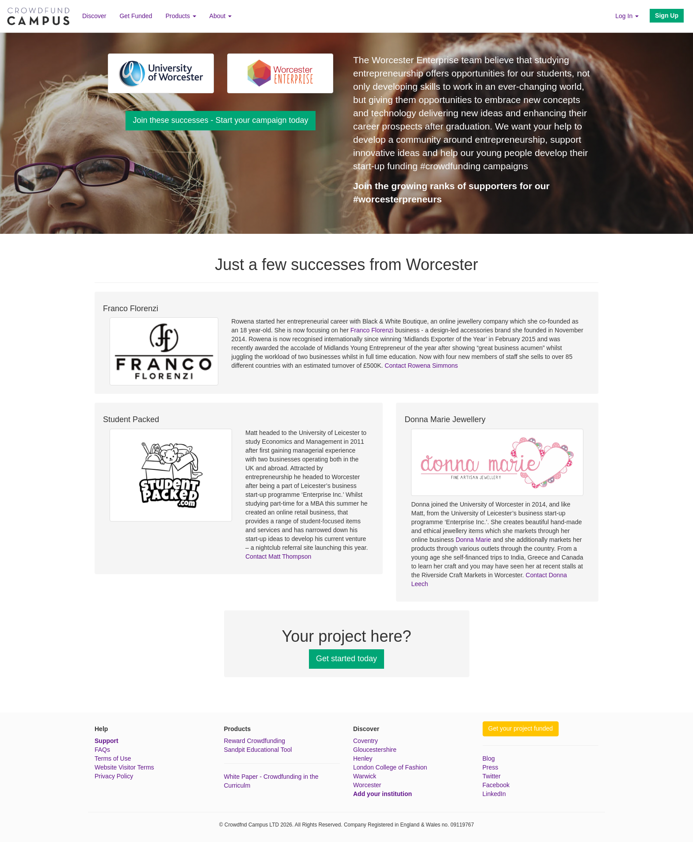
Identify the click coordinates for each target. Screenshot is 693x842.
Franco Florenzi (371, 330)
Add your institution (382, 793)
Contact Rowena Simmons (421, 365)
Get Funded (135, 15)
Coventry (365, 740)
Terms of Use (113, 758)
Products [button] (180, 15)
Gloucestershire (374, 749)
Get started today (346, 658)
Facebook (496, 785)
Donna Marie (473, 539)
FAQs (102, 749)
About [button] (220, 15)
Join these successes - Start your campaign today (220, 120)
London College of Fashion (390, 767)
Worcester (367, 785)
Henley (363, 758)
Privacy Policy (114, 776)
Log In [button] (627, 15)
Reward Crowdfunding (255, 740)
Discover (94, 15)
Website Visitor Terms (124, 767)
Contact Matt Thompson (278, 556)
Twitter (492, 776)
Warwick (364, 776)
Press (491, 767)
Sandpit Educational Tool (258, 749)
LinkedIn (494, 793)
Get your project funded (520, 728)
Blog (489, 758)
